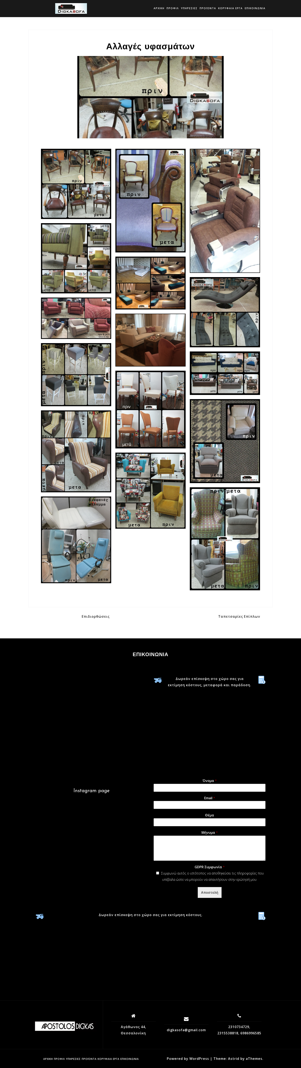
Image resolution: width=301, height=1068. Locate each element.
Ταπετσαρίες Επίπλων (239, 616)
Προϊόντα (208, 8)
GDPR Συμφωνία (210, 867)
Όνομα (210, 781)
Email (209, 798)
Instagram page (91, 790)
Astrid (233, 1058)
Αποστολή (209, 892)
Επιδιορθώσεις (96, 616)
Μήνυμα (210, 832)
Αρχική (159, 8)
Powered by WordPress (188, 1058)
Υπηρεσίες (189, 8)
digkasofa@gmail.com (186, 1030)
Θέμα (209, 815)
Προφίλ (173, 8)
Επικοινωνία (255, 8)
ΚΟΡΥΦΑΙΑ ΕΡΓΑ (230, 8)
